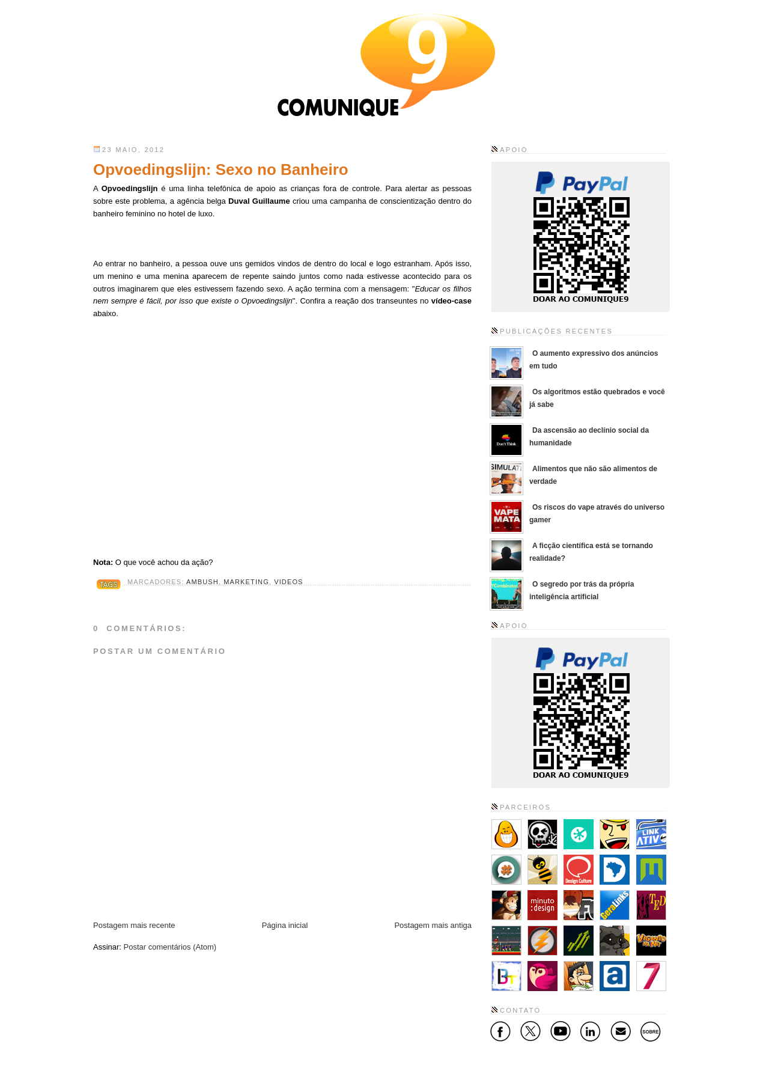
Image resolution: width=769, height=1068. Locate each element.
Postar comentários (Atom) (170, 946)
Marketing (246, 581)
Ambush (202, 581)
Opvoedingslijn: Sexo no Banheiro (220, 169)
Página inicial (285, 925)
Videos (288, 581)
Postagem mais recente (134, 925)
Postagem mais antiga (433, 925)
